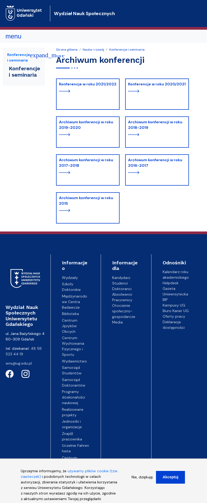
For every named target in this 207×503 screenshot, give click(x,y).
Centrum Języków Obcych (69, 326)
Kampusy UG (174, 305)
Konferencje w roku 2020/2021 (157, 84)
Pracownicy (122, 300)
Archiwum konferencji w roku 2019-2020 (86, 125)
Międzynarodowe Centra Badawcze (74, 302)
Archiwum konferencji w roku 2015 (86, 200)
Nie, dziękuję (142, 480)
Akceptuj (170, 480)
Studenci (120, 283)
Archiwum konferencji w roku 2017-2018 (86, 163)
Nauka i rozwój (93, 49)
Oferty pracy (174, 316)
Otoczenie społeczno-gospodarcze (123, 311)
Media (117, 322)
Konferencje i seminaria (127, 49)
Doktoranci (122, 288)
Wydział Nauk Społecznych (84, 13)
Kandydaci (121, 277)
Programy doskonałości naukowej (73, 397)
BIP (165, 299)
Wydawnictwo (74, 361)
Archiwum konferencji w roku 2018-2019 (155, 125)
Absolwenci (122, 294)
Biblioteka (70, 313)
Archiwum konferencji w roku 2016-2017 (155, 163)
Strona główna (67, 49)
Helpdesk (171, 283)
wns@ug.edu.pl (19, 363)
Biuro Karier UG (176, 310)
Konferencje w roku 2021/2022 (87, 84)
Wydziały (70, 277)
